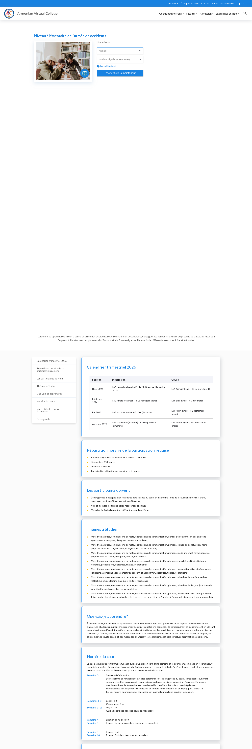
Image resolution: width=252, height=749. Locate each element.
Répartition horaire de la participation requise (50, 369)
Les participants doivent (50, 378)
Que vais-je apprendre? (49, 393)
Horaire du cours (46, 401)
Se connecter (227, 3)
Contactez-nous (209, 3)
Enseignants (43, 419)
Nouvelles (173, 3)
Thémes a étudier (46, 386)
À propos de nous (190, 3)
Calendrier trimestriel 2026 (52, 360)
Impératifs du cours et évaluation (49, 410)
